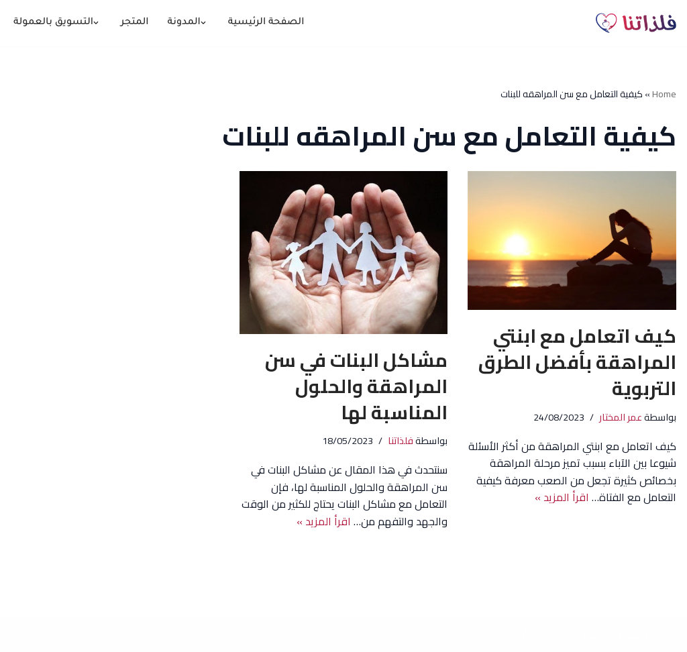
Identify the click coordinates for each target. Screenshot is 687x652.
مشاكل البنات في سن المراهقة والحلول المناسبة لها (356, 386)
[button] (203, 22)
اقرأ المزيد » (562, 497)
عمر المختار (620, 417)
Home (664, 94)
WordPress (547, 635)
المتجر (135, 22)
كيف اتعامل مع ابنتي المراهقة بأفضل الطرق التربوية (577, 362)
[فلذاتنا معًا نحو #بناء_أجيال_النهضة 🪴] (636, 23)
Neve (663, 635)
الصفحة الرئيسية (266, 22)
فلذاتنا (400, 440)
